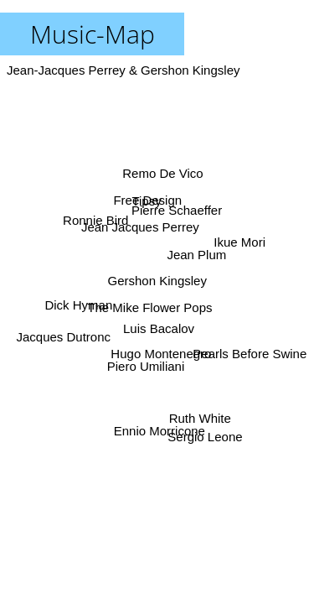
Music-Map (92, 34)
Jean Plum (197, 255)
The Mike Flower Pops (150, 307)
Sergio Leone (204, 437)
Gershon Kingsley (157, 280)
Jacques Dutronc (64, 338)
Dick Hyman (79, 305)
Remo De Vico (161, 173)
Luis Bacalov (158, 328)
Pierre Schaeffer (176, 209)
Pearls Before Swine (249, 356)
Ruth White (200, 418)
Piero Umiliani (149, 364)
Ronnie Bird (96, 218)
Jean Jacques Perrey (140, 227)
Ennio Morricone (157, 430)
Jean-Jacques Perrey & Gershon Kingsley (123, 70)
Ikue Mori (239, 242)
